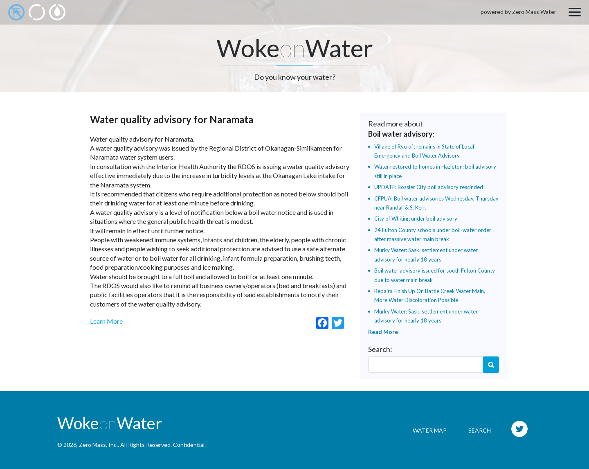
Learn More (106, 321)
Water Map (430, 430)
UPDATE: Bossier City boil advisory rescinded (428, 187)
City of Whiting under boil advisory (415, 218)
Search (491, 364)
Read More (383, 331)
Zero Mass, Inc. (98, 444)
